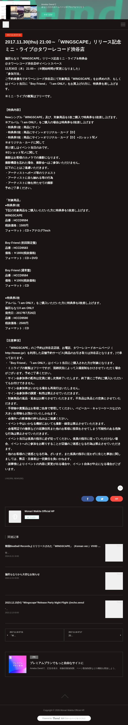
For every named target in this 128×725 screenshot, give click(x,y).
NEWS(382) (18, 478)
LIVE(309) (9, 478)
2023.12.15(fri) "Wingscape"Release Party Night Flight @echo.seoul (44, 602)
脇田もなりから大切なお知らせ (22, 574)
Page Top (64, 697)
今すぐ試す (48, 15)
